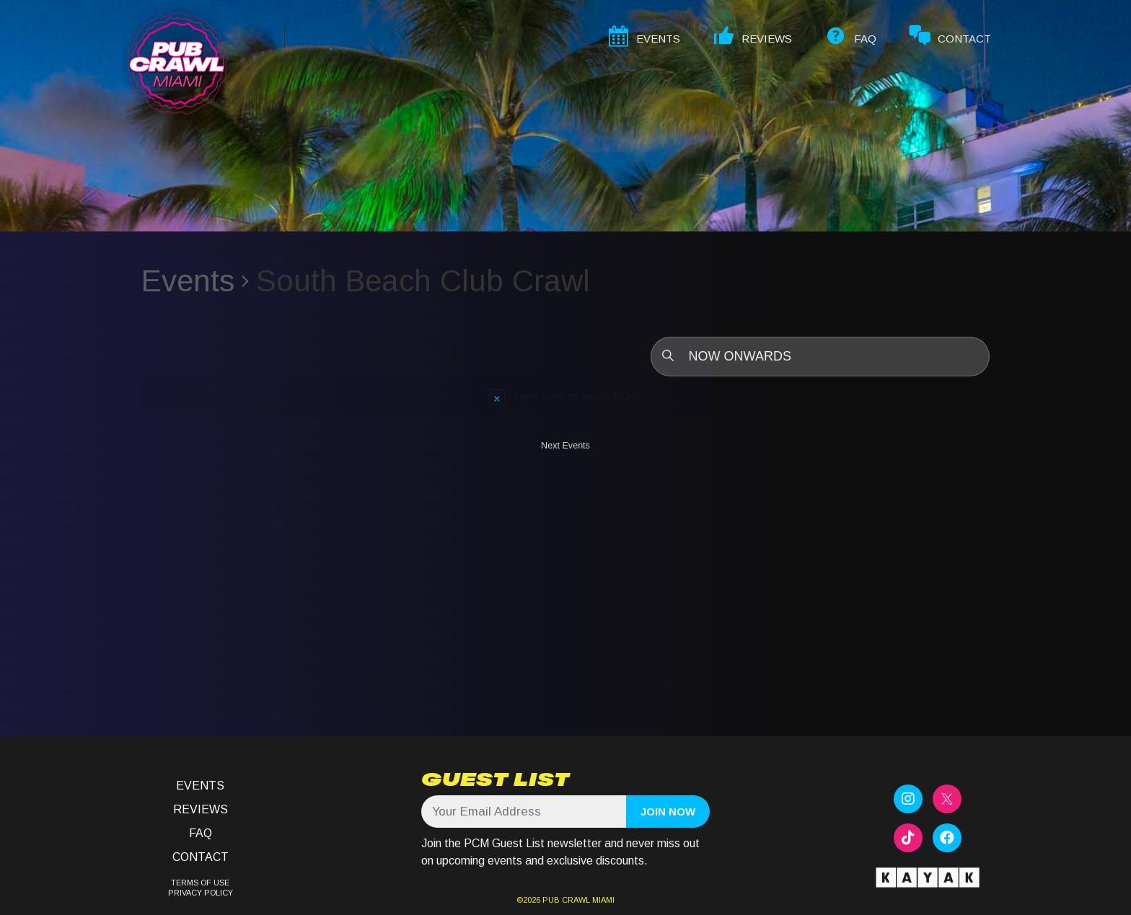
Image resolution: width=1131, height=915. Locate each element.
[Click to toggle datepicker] (820, 356)
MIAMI (602, 900)
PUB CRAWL (566, 900)
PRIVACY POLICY (200, 892)
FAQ (200, 833)
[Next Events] (565, 449)
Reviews (200, 809)
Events (187, 281)
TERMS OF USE (200, 882)
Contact (200, 857)
